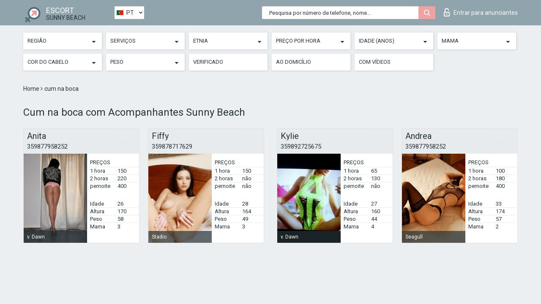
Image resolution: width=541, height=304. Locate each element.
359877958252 (47, 146)
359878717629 (172, 146)
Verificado (208, 62)
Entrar (481, 12)
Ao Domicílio (293, 62)
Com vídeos (375, 62)
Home (32, 88)
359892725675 (301, 146)
